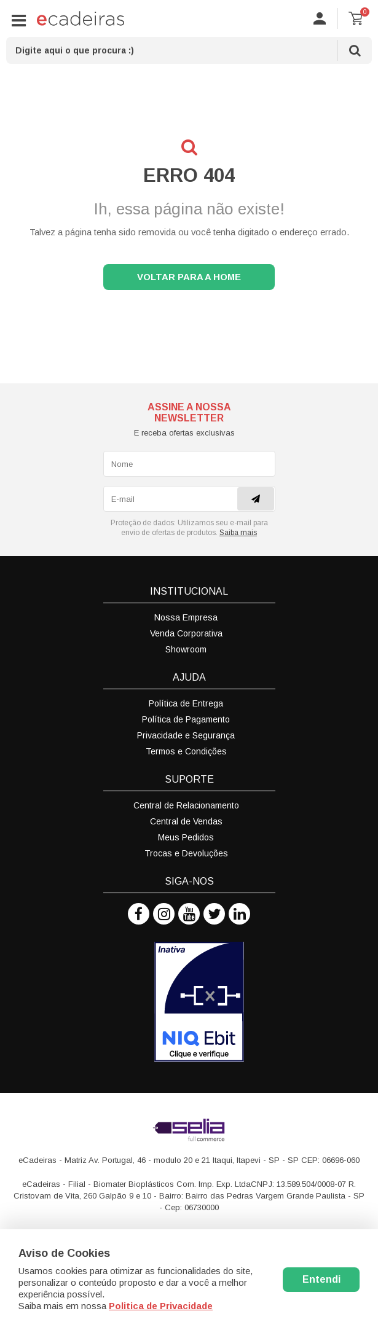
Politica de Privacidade (161, 1306)
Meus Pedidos (186, 837)
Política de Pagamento (186, 719)
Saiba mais (238, 532)
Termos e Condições (186, 751)
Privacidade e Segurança (186, 735)
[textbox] (189, 50)
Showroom (186, 649)
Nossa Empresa (186, 617)
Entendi (321, 1279)
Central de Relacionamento (186, 805)
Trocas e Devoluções (186, 853)
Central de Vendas (186, 821)
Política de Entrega (186, 703)
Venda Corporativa (186, 633)
